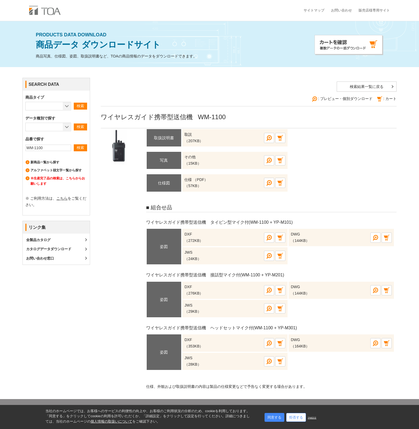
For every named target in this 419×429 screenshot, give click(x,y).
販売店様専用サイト (374, 10)
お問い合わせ (341, 10)
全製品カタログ (38, 240)
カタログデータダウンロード (48, 249)
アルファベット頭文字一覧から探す (56, 170)
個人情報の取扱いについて (111, 421)
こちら (62, 198)
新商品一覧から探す (44, 162)
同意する (274, 417)
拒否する (296, 417)
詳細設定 (312, 418)
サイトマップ (314, 10)
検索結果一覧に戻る (366, 86)
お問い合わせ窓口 (40, 258)
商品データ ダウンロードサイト (116, 41)
